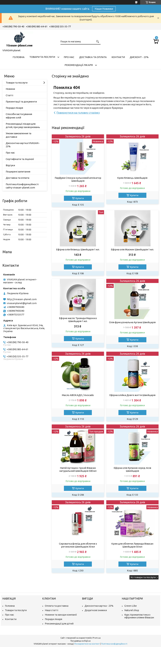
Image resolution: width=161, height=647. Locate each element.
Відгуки (10, 165)
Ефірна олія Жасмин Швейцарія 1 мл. (132, 249)
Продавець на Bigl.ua (80, 641)
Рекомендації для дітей (59, 623)
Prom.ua (97, 638)
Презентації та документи (21, 101)
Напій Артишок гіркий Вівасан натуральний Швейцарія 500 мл (77, 469)
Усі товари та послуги (143, 577)
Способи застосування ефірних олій (19, 116)
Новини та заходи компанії (61, 614)
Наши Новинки (104, 8)
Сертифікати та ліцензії (20, 159)
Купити (79, 198)
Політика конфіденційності (114, 644)
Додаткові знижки (96, 610)
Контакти (118, 57)
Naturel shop (131, 610)
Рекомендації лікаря (79, 65)
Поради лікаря (14, 107)
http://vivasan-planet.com (22, 299)
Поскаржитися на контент (87, 644)
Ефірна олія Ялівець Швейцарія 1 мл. (78, 249)
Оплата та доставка (56, 605)
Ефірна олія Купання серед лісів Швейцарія (132, 469)
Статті (9, 95)
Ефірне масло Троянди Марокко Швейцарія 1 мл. (78, 320)
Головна (18, 57)
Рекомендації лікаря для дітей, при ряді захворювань (23, 125)
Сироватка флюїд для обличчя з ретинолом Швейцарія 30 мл (78, 545)
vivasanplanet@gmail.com (22, 303)
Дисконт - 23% (139, 57)
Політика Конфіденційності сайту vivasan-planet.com (22, 186)
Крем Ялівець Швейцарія (132, 177)
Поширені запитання (18, 171)
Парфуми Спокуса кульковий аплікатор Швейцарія (78, 179)
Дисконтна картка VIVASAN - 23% (23, 145)
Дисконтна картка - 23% (99, 605)
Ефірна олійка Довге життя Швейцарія (132, 395)
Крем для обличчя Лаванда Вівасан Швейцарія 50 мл (132, 545)
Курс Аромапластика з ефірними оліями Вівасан (139, 616)
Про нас (69, 57)
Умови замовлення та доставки (18, 135)
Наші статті (51, 610)
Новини (10, 88)
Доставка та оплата (93, 57)
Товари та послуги (42, 57)
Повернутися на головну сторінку (78, 112)
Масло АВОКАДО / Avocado (78, 395)
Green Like (130, 605)
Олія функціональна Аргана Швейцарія (132, 322)
